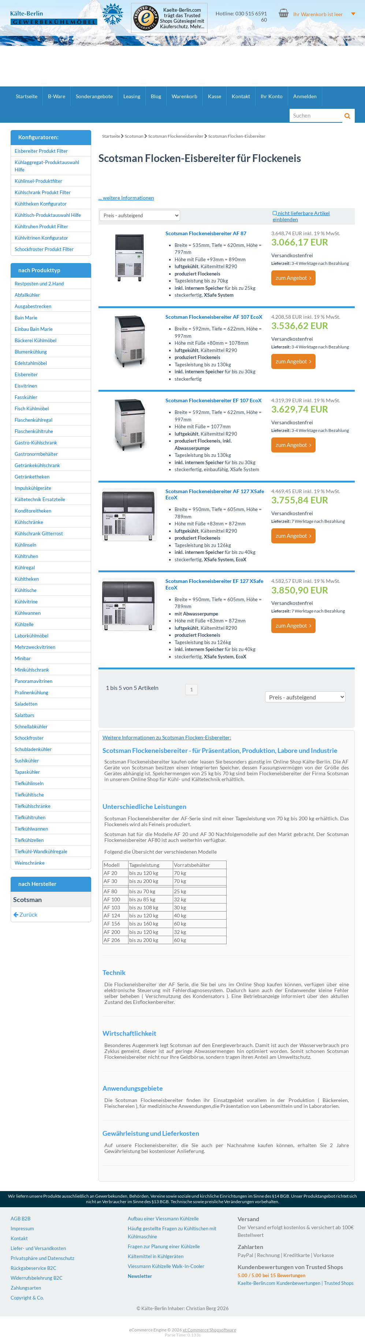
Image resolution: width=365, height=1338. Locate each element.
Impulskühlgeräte (33, 488)
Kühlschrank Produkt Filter (43, 192)
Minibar (23, 658)
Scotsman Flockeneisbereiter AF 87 (205, 233)
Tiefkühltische (29, 795)
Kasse (214, 96)
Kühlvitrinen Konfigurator (41, 238)
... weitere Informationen (126, 198)
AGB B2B (20, 1218)
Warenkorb (184, 96)
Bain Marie (26, 318)
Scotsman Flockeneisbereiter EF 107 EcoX (213, 400)
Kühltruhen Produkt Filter (41, 226)
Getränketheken (32, 477)
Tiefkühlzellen (29, 840)
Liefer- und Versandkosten (38, 1248)
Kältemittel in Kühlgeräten (155, 1256)
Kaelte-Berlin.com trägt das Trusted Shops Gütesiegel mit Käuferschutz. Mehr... (182, 18)
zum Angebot (293, 277)
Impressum (22, 1228)
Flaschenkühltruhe (34, 431)
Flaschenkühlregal (33, 420)
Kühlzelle (24, 624)
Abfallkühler (27, 295)
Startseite (26, 96)
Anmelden (305, 96)
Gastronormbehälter (36, 454)
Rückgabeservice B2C (33, 1268)
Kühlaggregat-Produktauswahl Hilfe (47, 166)
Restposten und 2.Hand (39, 284)
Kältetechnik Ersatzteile (40, 499)
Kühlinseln (25, 545)
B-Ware (56, 96)
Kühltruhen (26, 556)
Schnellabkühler (31, 726)
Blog (156, 96)
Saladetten (26, 704)
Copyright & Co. (27, 1298)
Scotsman (134, 136)
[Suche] (316, 115)
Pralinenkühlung (31, 692)
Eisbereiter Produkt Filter (41, 151)
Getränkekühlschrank (37, 465)
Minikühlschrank (32, 670)
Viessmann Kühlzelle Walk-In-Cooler (166, 1266)
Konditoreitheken (33, 511)
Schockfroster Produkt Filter (44, 249)
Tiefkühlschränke (33, 806)
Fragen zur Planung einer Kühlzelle (164, 1246)
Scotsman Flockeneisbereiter (176, 136)
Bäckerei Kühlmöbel (35, 340)
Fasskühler (26, 397)
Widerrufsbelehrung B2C (37, 1278)
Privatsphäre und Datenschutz (42, 1258)
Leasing (131, 96)
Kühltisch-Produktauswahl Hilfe (48, 215)
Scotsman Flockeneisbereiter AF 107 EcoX (213, 317)
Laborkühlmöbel (31, 636)
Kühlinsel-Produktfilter (38, 181)
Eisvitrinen (26, 386)
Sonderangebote (94, 96)
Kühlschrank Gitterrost (39, 533)
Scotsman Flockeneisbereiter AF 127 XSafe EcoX (214, 494)
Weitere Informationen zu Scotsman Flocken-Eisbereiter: (167, 737)
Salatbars (24, 715)
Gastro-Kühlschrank (36, 443)
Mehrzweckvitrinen (35, 647)
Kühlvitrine (26, 602)
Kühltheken (27, 579)
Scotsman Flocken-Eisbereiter (236, 136)
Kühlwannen (28, 613)
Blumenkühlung (31, 352)
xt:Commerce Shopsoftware (209, 1330)
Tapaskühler (27, 772)
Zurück (25, 914)
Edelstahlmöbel (31, 363)
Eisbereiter (26, 374)
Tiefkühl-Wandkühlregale (41, 851)
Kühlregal (25, 567)
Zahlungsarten (26, 1288)
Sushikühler (27, 761)
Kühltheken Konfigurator (41, 204)
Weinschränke (30, 863)
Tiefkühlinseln (29, 783)
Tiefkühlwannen (31, 829)
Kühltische (26, 590)
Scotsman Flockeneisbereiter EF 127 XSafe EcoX (214, 584)
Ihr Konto (272, 96)
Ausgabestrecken (33, 306)
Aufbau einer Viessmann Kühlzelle (163, 1218)
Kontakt (241, 96)
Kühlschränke (29, 522)
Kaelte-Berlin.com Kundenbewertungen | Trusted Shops (296, 1283)
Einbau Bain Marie (34, 329)
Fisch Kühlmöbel (32, 408)
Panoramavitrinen (33, 681)
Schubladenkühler (33, 749)
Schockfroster (29, 738)
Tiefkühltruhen (30, 817)
